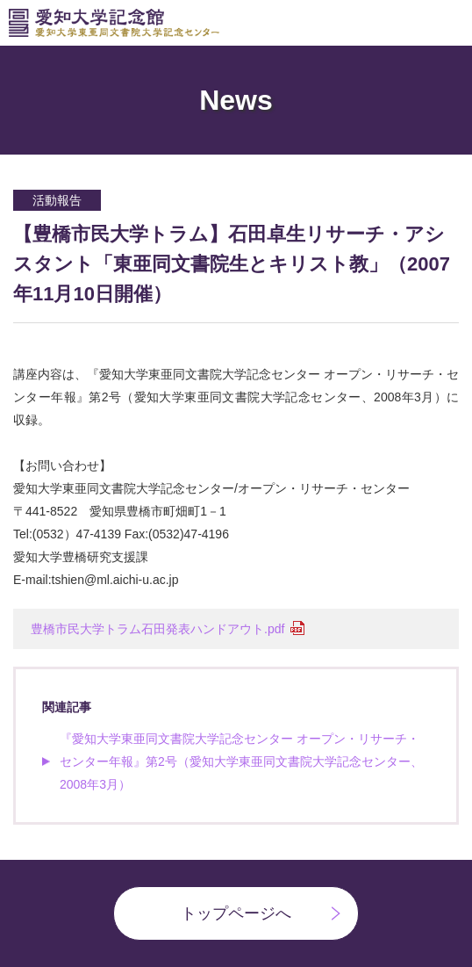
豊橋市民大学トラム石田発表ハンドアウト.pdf (157, 629)
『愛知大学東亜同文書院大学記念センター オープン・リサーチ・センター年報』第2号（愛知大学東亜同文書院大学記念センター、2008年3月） (241, 761)
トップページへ (236, 913)
